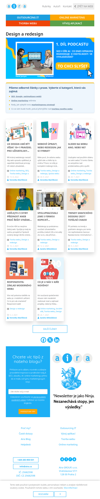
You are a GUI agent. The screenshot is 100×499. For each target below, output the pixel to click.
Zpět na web (85, 6)
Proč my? (25, 428)
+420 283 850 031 (25, 459)
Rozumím (43, 494)
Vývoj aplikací (72, 23)
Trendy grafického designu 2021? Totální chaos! (80, 216)
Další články (50, 329)
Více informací (70, 487)
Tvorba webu (28, 23)
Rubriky (46, 6)
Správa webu (53, 173)
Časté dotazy (26, 433)
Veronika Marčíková (18, 180)
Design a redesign (83, 173)
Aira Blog (25, 439)
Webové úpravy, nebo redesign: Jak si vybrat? (49, 147)
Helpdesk (26, 444)
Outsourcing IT (28, 17)
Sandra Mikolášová (48, 249)
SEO (27, 170)
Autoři (56, 6)
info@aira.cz (26, 466)
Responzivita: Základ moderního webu (19, 285)
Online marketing (72, 17)
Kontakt (67, 6)
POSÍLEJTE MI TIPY (28, 411)
